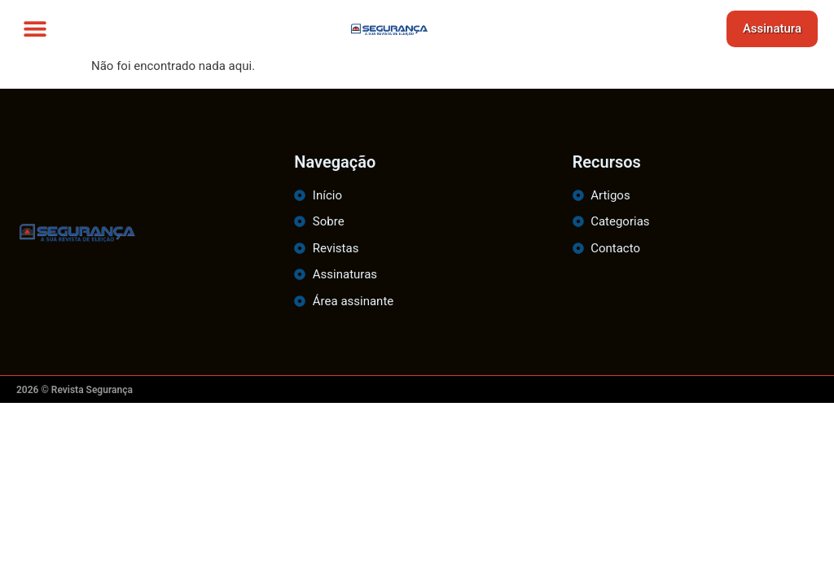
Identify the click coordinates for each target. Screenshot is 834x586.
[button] (34, 29)
